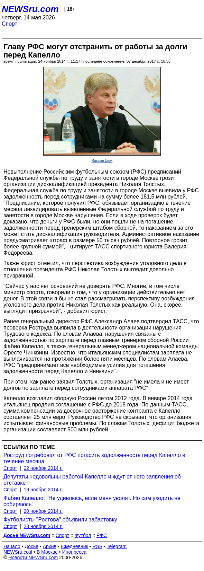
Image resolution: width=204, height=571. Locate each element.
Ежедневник (74, 546)
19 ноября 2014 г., (44, 489)
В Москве (47, 552)
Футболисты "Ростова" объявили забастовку (60, 519)
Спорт (9, 24)
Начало (11, 546)
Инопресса (74, 552)
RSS (97, 546)
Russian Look (102, 160)
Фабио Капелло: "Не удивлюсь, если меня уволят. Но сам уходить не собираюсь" (91, 501)
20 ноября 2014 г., (44, 511)
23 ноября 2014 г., (44, 526)
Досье (31, 546)
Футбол (83, 535)
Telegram (117, 546)
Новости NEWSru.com (33, 557)
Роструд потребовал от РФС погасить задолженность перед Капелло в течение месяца (94, 458)
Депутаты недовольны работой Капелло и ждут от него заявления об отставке (92, 480)
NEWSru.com (30, 9)
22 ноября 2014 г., (44, 468)
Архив (49, 546)
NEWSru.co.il (17, 552)
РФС (101, 535)
